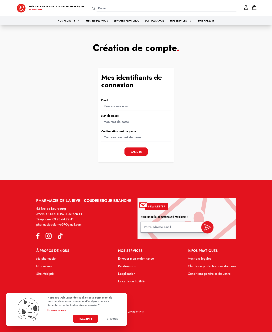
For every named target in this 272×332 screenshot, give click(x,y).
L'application (127, 275)
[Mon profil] (246, 7)
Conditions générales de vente (206, 275)
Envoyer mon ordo (126, 20)
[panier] (254, 7)
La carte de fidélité (131, 282)
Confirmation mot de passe (118, 131)
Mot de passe (110, 116)
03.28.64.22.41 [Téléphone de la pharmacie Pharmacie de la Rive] (66, 223)
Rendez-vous (127, 268)
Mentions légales (197, 261)
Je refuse (112, 319)
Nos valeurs (206, 20)
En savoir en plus (56, 310)
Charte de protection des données (209, 268)
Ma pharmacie (154, 20)
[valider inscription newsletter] (204, 229)
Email (104, 100)
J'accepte (85, 319)
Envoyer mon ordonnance (136, 261)
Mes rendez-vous (97, 20)
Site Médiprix (48, 275)
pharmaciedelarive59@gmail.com (62, 228)
